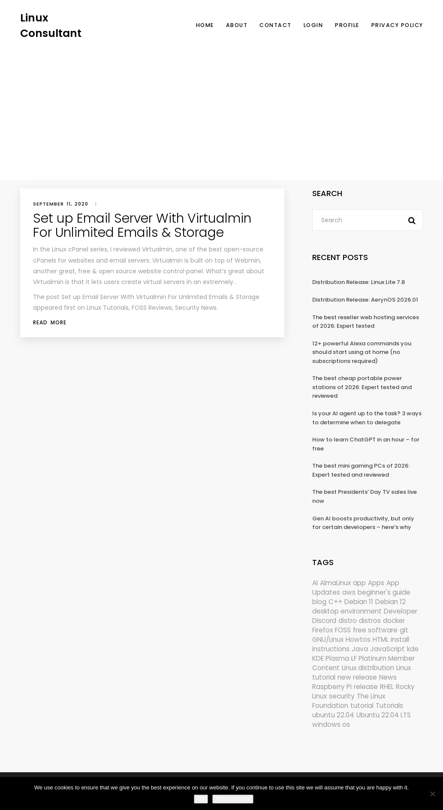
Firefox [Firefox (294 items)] (322, 630)
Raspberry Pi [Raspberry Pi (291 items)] (332, 686)
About (237, 25)
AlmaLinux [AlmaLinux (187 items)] (335, 582)
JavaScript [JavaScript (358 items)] (387, 648)
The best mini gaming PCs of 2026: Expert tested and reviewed (361, 470)
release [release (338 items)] (366, 686)
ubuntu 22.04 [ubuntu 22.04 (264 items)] (333, 714)
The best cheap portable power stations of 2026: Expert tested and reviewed (362, 387)
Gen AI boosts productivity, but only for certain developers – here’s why (363, 523)
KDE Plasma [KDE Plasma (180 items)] (330, 658)
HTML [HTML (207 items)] (381, 639)
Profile (347, 25)
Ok (201, 798)
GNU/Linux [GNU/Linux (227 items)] (328, 639)
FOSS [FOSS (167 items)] (343, 630)
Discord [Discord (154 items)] (324, 620)
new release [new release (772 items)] (357, 677)
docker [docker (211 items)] (394, 620)
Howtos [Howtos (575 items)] (358, 639)
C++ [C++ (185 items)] (335, 601)
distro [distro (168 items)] (347, 620)
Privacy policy (233, 798)
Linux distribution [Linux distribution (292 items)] (368, 667)
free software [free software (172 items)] (375, 630)
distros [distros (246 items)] (370, 620)
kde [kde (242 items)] (413, 648)
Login (313, 25)
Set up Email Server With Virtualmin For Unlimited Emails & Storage (142, 225)
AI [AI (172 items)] (315, 582)
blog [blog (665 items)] (319, 601)
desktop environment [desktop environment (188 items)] (347, 611)
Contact (275, 25)
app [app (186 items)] (359, 582)
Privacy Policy (397, 25)
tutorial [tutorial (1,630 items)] (362, 705)
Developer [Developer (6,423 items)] (400, 611)
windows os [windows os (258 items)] (331, 724)
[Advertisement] (221, 105)
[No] (432, 793)
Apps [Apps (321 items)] (376, 582)
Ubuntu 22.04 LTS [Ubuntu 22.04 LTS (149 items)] (383, 714)
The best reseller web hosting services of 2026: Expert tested (365, 321)
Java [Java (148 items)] (360, 648)
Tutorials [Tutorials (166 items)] (389, 705)
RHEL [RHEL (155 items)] (387, 686)
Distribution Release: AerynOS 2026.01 (365, 300)
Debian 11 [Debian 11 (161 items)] (358, 601)
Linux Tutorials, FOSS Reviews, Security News (152, 307)
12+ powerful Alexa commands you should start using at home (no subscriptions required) (361, 352)
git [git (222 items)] (404, 630)
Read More (49, 322)
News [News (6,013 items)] (388, 677)
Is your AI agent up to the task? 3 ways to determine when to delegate (367, 417)
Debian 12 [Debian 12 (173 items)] (390, 601)
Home (205, 25)
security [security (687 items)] (342, 696)
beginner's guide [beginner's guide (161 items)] (384, 592)
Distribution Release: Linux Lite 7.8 (358, 282)
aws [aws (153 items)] (349, 592)
